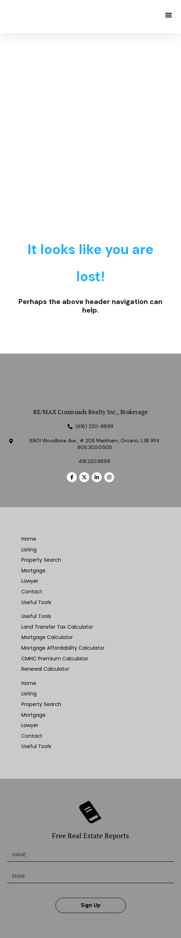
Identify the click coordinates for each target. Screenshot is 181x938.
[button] (168, 15)
